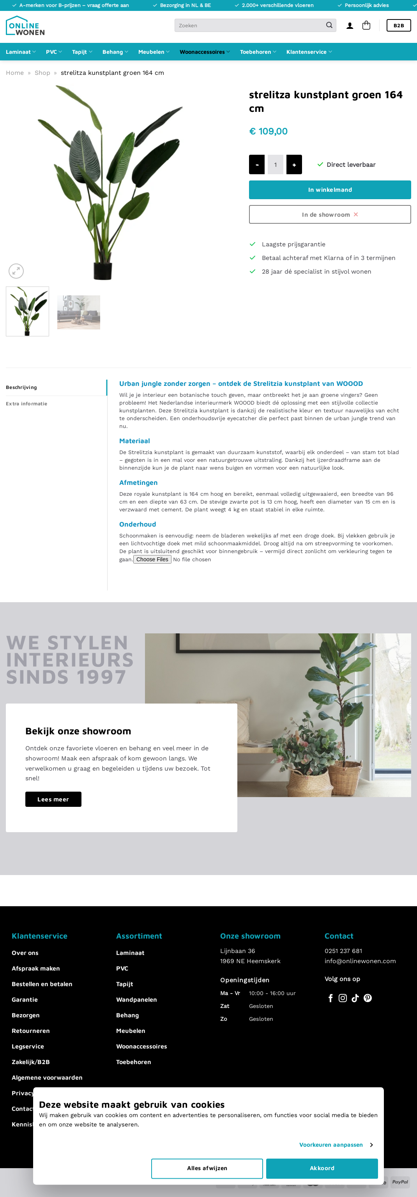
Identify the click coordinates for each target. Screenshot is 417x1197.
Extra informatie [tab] (26, 404)
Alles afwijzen (207, 1136)
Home (15, 72)
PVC (54, 51)
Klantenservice (309, 51)
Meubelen (154, 51)
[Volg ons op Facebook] (331, 998)
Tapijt (82, 51)
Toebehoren (258, 51)
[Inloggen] (350, 25)
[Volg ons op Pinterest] (368, 998)
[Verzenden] (329, 25)
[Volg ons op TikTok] (355, 998)
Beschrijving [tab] (21, 387)
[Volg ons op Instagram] (343, 998)
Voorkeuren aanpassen (331, 1113)
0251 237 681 (343, 951)
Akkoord (322, 1136)
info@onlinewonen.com (360, 961)
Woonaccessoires (205, 51)
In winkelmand (330, 189)
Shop (42, 72)
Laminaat (21, 51)
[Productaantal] (275, 164)
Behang (115, 51)
